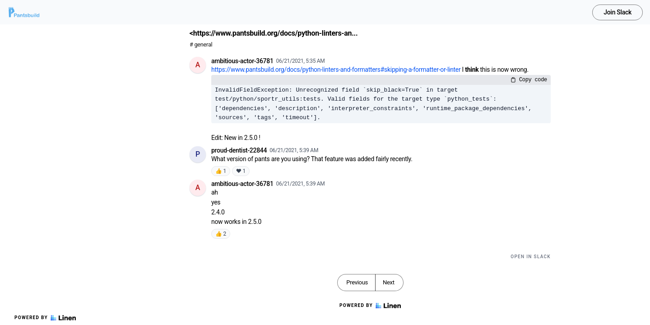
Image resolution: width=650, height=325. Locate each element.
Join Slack (617, 12)
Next (389, 282)
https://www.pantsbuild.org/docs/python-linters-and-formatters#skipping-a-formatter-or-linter (335, 69)
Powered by (45, 317)
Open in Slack (531, 256)
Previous (357, 282)
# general (201, 44)
